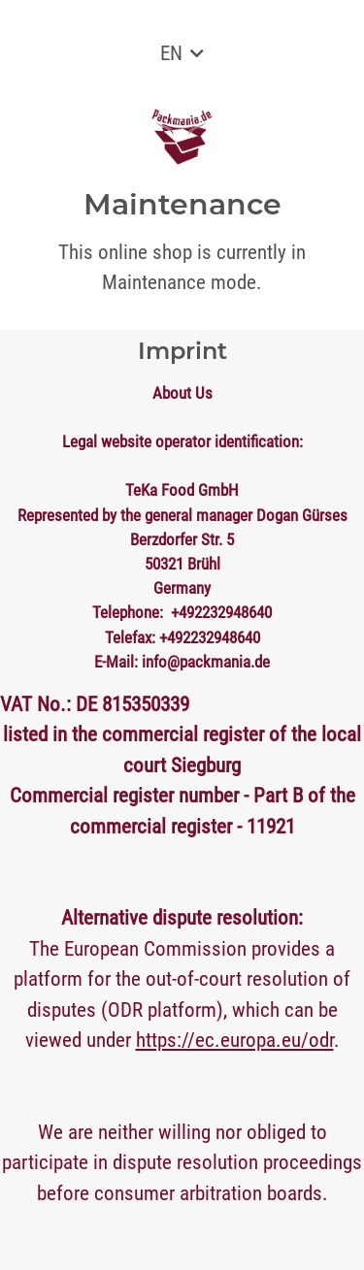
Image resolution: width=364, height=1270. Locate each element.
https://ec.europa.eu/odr (235, 1040)
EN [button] (171, 53)
